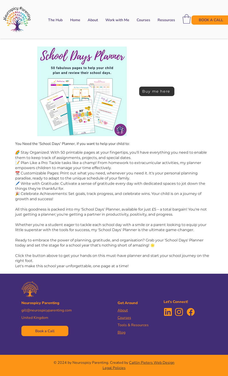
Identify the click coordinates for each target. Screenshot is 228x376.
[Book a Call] (44, 331)
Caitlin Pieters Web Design (151, 362)
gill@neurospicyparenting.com (46, 310)
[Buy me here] (156, 91)
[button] (117, 20)
